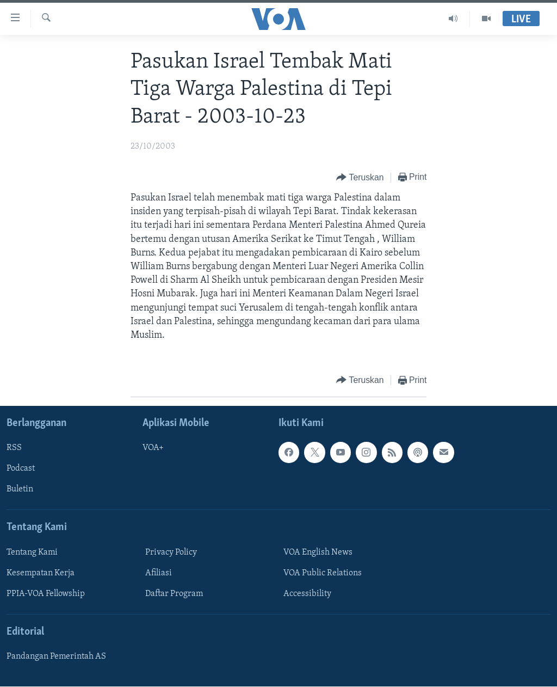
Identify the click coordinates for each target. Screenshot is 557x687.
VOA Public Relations (322, 573)
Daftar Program (174, 593)
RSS (14, 448)
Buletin (20, 489)
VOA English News (317, 552)
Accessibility (307, 593)
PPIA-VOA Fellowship (46, 593)
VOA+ (153, 448)
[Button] (359, 178)
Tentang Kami (32, 552)
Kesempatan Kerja (41, 573)
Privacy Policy (171, 552)
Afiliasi (158, 573)
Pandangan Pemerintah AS (56, 657)
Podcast (21, 469)
